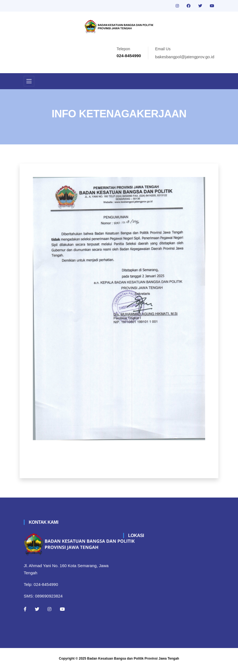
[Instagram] (49, 609)
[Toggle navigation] (29, 81)
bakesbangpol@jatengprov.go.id (184, 56)
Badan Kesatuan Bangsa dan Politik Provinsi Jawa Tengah (133, 658)
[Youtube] (62, 609)
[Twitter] (37, 609)
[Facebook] (25, 609)
